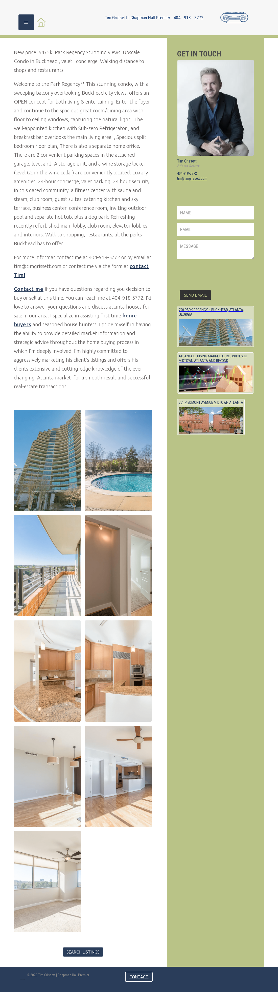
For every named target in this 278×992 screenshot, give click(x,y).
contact (138, 977)
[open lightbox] (47, 460)
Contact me (28, 289)
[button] (26, 22)
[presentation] (215, 272)
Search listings (83, 952)
